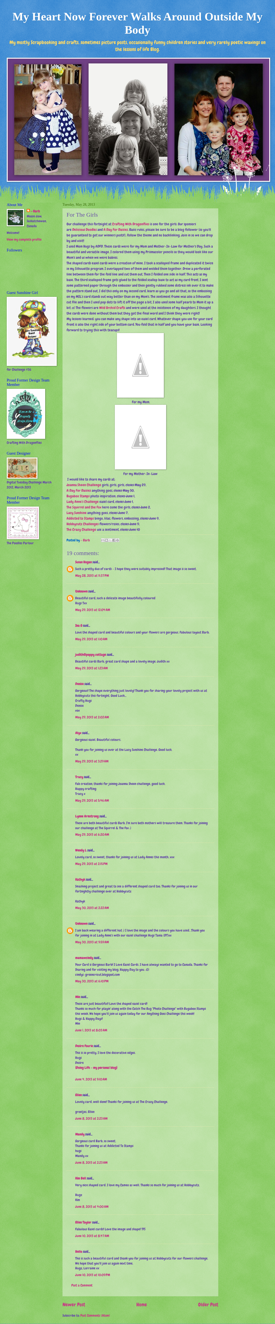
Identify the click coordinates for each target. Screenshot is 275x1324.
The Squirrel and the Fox (84, 507)
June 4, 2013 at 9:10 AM (91, 1079)
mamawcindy (84, 958)
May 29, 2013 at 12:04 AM (92, 610)
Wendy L (81, 850)
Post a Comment (81, 1285)
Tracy (79, 777)
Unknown (81, 591)
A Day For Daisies (115, 229)
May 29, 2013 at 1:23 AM (91, 668)
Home (141, 1304)
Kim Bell (80, 1178)
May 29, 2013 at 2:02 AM (92, 717)
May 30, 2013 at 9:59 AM (92, 942)
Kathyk (80, 879)
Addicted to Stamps (80, 518)
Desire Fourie (84, 1046)
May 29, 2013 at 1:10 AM (91, 639)
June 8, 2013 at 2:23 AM (91, 1118)
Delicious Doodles (84, 229)
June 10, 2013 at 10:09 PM (92, 1275)
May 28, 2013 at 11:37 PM (92, 575)
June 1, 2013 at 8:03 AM (91, 1030)
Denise (79, 684)
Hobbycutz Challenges (83, 524)
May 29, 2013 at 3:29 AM (91, 761)
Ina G (78, 625)
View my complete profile (24, 239)
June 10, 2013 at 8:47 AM (92, 1236)
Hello (78, 1251)
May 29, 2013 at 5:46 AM (92, 800)
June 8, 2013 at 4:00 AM (91, 1206)
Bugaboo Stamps (78, 496)
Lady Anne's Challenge (83, 501)
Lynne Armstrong (87, 816)
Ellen (78, 1095)
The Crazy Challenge (81, 529)
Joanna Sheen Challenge (84, 485)
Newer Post (73, 1304)
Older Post (208, 1304)
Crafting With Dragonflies (130, 224)
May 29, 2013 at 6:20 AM (92, 834)
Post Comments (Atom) (95, 1315)
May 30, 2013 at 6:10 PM (91, 981)
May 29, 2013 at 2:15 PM (91, 864)
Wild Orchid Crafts (112, 307)
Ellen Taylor (83, 1222)
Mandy (79, 1134)
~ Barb (86, 540)
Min (77, 997)
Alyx (78, 733)
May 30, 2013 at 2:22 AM (92, 908)
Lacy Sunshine (77, 512)
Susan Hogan (83, 562)
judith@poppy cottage (90, 654)
